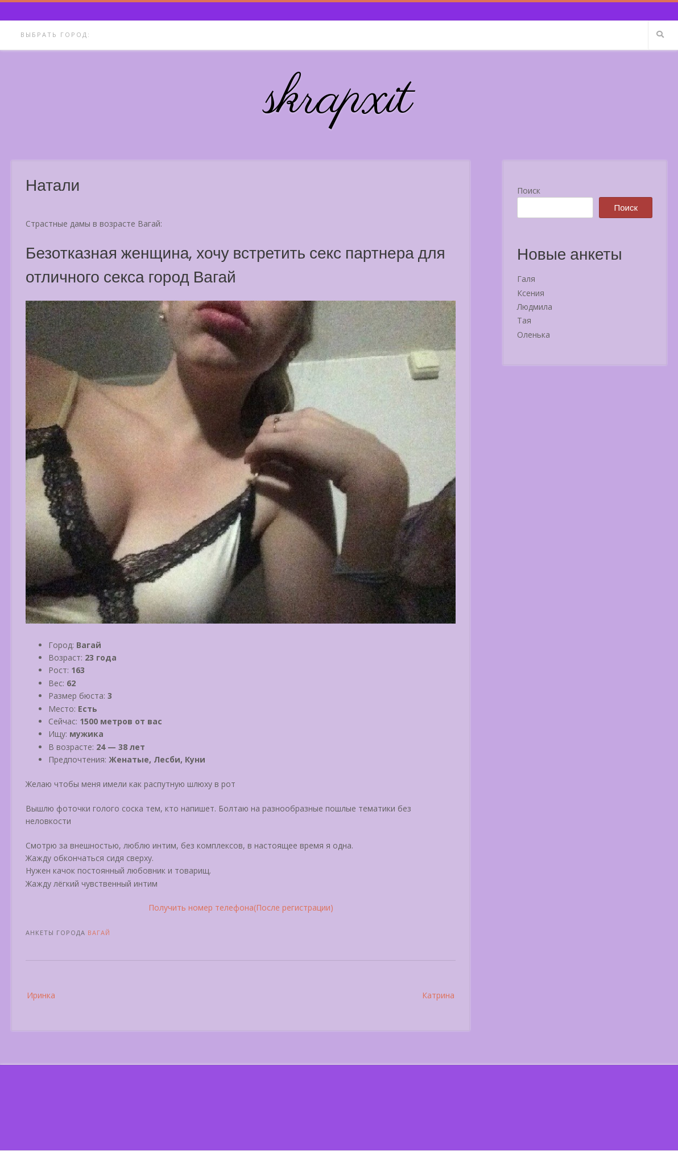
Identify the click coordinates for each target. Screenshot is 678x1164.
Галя (526, 278)
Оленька (533, 334)
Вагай (99, 932)
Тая (524, 320)
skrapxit (339, 99)
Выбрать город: (55, 34)
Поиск (528, 190)
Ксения (530, 293)
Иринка (41, 995)
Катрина (438, 995)
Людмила (534, 306)
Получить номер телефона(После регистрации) (240, 907)
